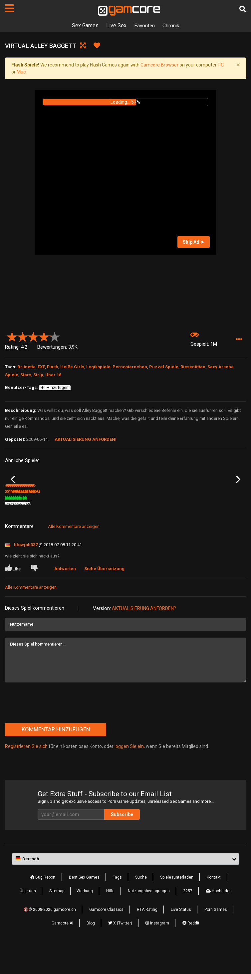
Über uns (28, 919)
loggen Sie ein (129, 774)
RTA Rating (147, 937)
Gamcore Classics (106, 937)
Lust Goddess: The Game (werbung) (149, 523)
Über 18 (53, 374)
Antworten (66, 596)
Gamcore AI (62, 951)
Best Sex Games (84, 905)
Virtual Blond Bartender (87, 522)
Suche (141, 905)
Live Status (181, 937)
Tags (117, 905)
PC (221, 64)
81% (118, 531)
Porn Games (215, 937)
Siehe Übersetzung (105, 596)
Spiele (11, 374)
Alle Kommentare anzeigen (74, 554)
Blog (91, 951)
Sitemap (56, 919)
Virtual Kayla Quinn (204, 522)
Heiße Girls (72, 366)
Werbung (85, 919)
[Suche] (242, 9)
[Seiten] (9, 8)
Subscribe (122, 842)
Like (13, 596)
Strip (38, 374)
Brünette (26, 366)
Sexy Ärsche (220, 366)
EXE (41, 366)
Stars (25, 374)
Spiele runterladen (176, 905)
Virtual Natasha (19, 522)
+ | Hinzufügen (55, 387)
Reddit (190, 951)
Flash (52, 366)
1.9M (195, 531)
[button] (239, 339)
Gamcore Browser (159, 64)
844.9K (76, 531)
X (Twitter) (120, 951)
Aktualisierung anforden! (86, 439)
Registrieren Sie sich (26, 774)
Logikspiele (98, 366)
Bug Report (43, 905)
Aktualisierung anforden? (144, 636)
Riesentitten (192, 366)
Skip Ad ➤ (193, 242)
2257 (187, 919)
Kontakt (214, 905)
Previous (13, 493)
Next (238, 493)
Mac (21, 71)
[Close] (238, 65)
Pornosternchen (130, 366)
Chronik (171, 25)
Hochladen (219, 919)
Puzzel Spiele (163, 366)
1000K (135, 531)
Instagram (157, 951)
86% (57, 531)
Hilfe (110, 919)
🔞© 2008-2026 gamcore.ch (50, 937)
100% (177, 531)
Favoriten (144, 25)
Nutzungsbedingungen (149, 919)
